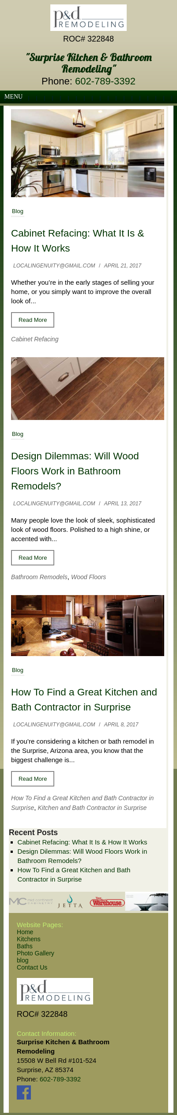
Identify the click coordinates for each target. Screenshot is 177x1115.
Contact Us (32, 967)
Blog (17, 211)
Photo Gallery (35, 953)
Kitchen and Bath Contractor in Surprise (92, 807)
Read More (33, 320)
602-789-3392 (105, 81)
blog (22, 960)
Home (25, 932)
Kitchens (29, 939)
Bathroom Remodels (39, 576)
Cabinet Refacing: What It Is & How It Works (82, 842)
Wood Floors (88, 576)
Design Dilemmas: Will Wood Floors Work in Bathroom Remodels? (75, 471)
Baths (25, 946)
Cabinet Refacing (34, 339)
